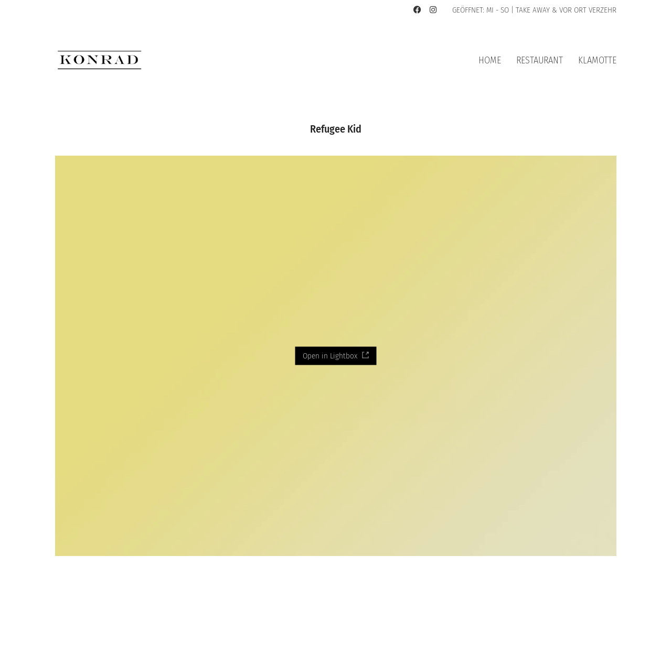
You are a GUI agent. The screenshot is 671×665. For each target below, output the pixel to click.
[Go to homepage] (99, 60)
